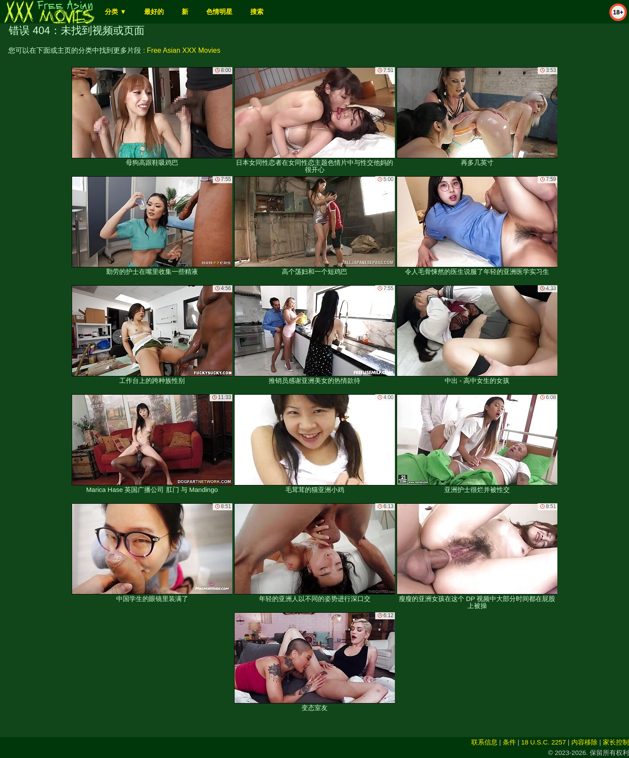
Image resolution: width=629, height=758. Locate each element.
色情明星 (219, 11)
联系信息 (484, 742)
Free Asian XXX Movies (183, 50)
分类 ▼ (115, 11)
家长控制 (616, 742)
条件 (509, 742)
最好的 (154, 11)
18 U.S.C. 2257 (543, 742)
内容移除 (584, 742)
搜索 (256, 11)
